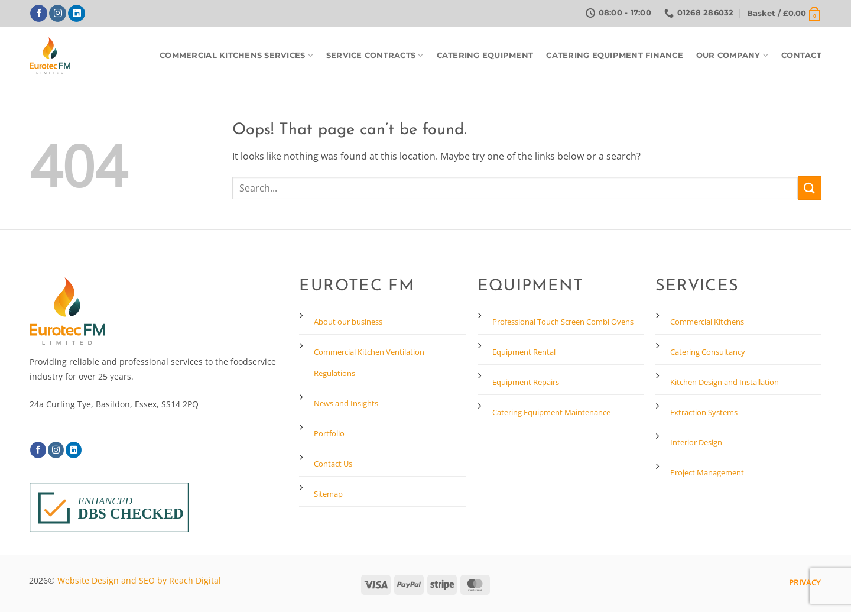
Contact (801, 55)
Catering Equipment (485, 55)
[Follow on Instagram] (57, 13)
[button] (784, 13)
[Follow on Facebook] (38, 13)
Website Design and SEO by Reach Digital (139, 580)
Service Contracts (375, 55)
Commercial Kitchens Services (236, 55)
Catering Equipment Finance (614, 55)
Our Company (732, 55)
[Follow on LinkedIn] (76, 13)
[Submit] (809, 187)
